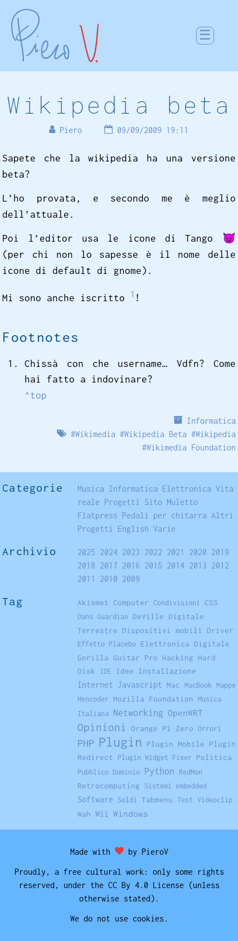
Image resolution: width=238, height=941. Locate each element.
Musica (90, 488)
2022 (153, 552)
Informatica (211, 420)
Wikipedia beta (119, 105)
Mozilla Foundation (153, 698)
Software (95, 799)
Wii (102, 814)
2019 (220, 552)
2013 (198, 565)
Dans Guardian (102, 616)
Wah (84, 814)
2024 (109, 552)
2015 (153, 565)
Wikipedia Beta (155, 434)
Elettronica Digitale (185, 643)
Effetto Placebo (106, 644)
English (133, 528)
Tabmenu (157, 799)
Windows (130, 813)
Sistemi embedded (175, 786)
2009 (131, 579)
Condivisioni (176, 603)
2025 (86, 552)
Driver (220, 630)
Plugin (120, 741)
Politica (214, 757)
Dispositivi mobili (162, 630)
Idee (125, 670)
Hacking (177, 657)
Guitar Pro (135, 657)
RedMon (190, 772)
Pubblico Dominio (108, 772)
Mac (173, 684)
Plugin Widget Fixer (155, 757)
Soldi (127, 800)
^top (36, 395)
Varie (164, 528)
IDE (105, 671)
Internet (95, 684)
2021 (175, 552)
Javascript (140, 684)
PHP (85, 743)
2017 (109, 565)
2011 (86, 579)
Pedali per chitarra (164, 515)
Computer (131, 602)
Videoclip (214, 800)
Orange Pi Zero (162, 728)
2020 (198, 552)
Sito (153, 502)
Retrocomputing (108, 785)
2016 (131, 565)
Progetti (122, 502)
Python (159, 771)
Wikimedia (95, 434)
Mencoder (93, 699)
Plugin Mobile (176, 743)
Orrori (209, 728)
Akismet (93, 602)
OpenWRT (185, 713)
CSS (211, 602)
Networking (138, 712)
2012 (220, 565)
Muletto (182, 502)
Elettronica (186, 488)
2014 (175, 565)
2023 (131, 552)
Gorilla (93, 657)
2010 (109, 579)
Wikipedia (216, 434)
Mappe (226, 685)
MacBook (198, 685)
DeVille (148, 616)
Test (185, 800)
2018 (86, 565)
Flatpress (97, 515)
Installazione (167, 670)
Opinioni (102, 727)
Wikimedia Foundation (191, 447)
